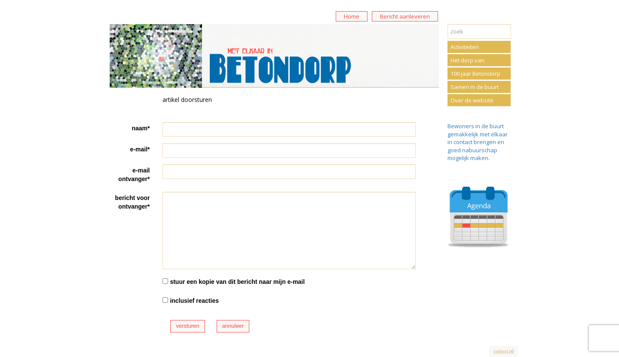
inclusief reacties (194, 300)
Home (351, 16)
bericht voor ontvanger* (132, 202)
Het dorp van (467, 60)
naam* (141, 128)
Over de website (471, 100)
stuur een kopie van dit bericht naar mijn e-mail (237, 281)
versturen (187, 326)
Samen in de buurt (474, 87)
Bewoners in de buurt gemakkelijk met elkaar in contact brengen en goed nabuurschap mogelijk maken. (477, 142)
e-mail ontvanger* (134, 174)
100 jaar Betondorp (475, 73)
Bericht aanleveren (405, 16)
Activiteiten (464, 47)
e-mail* (140, 149)
